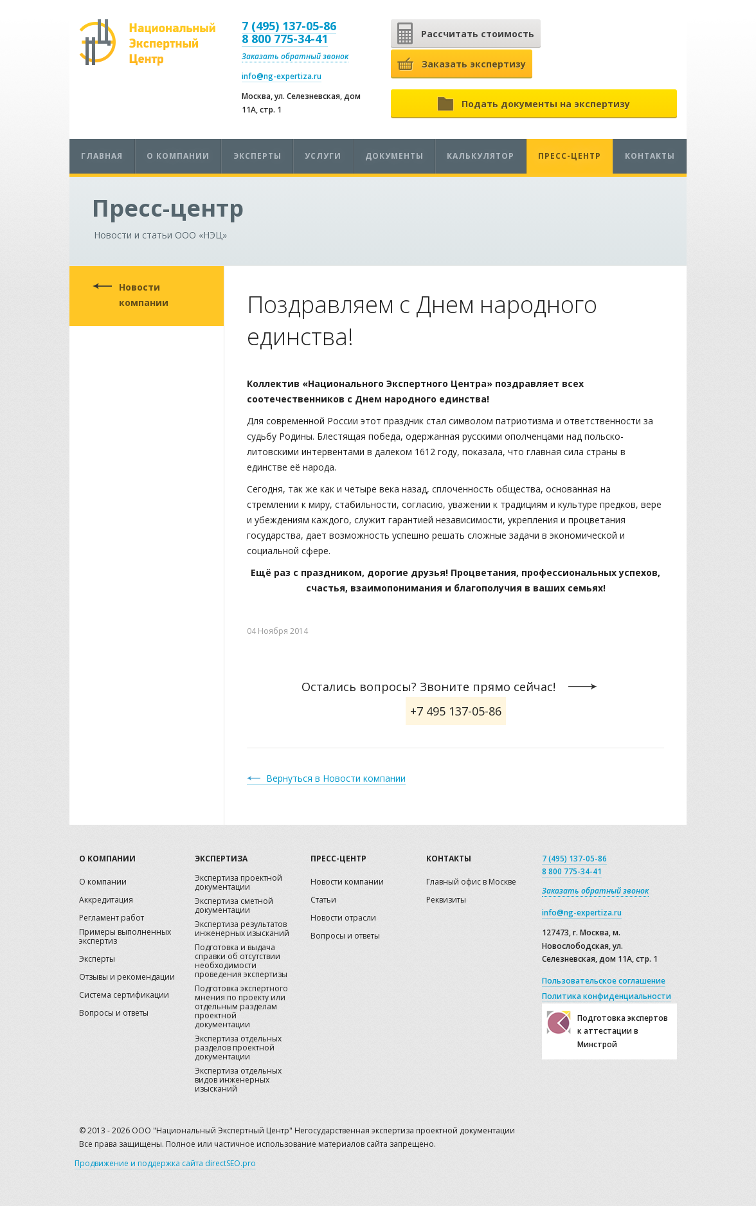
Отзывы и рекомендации (127, 977)
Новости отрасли (343, 918)
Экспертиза (221, 858)
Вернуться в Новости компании (336, 778)
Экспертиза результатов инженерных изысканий (242, 929)
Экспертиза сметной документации (234, 906)
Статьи (323, 900)
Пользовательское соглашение (603, 980)
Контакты (650, 155)
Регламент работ (111, 918)
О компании (178, 155)
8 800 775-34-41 (285, 38)
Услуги (323, 155)
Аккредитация (106, 900)
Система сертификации (124, 995)
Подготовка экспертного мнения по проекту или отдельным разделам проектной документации (241, 1007)
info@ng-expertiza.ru (281, 76)
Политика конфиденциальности (606, 996)
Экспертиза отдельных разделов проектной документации (238, 1048)
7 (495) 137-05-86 (289, 25)
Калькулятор (480, 155)
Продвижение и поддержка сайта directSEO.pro (165, 1163)
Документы (394, 155)
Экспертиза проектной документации (238, 883)
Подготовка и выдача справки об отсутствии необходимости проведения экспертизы (241, 961)
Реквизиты (446, 900)
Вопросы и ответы (113, 1013)
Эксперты (257, 155)
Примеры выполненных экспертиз (125, 937)
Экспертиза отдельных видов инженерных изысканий (238, 1080)
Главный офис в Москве (471, 882)
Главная (102, 155)
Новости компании (143, 295)
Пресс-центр (569, 155)
